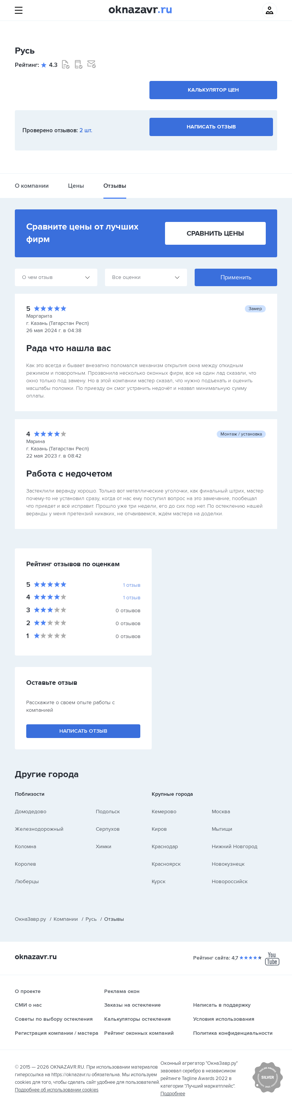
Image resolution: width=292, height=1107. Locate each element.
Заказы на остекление (132, 1005)
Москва (221, 811)
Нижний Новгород (234, 846)
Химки (103, 846)
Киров (159, 829)
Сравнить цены (215, 233)
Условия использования (223, 1019)
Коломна (25, 846)
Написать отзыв (211, 127)
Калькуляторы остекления (137, 1019)
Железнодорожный (39, 829)
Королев (25, 864)
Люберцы (27, 881)
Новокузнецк (228, 864)
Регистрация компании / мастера (56, 1033)
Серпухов (108, 829)
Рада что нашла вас (68, 348)
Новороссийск (230, 881)
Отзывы (114, 186)
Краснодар (165, 846)
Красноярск (166, 864)
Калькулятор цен (213, 90)
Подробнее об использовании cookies (56, 1090)
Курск (158, 881)
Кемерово (164, 811)
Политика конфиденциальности (233, 1033)
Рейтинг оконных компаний (139, 1033)
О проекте (28, 991)
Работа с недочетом (69, 473)
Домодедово (30, 811)
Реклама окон (122, 991)
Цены (76, 186)
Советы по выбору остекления (54, 1019)
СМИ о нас (28, 1005)
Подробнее (172, 1094)
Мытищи (222, 829)
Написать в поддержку (222, 1005)
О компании (32, 186)
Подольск (108, 811)
